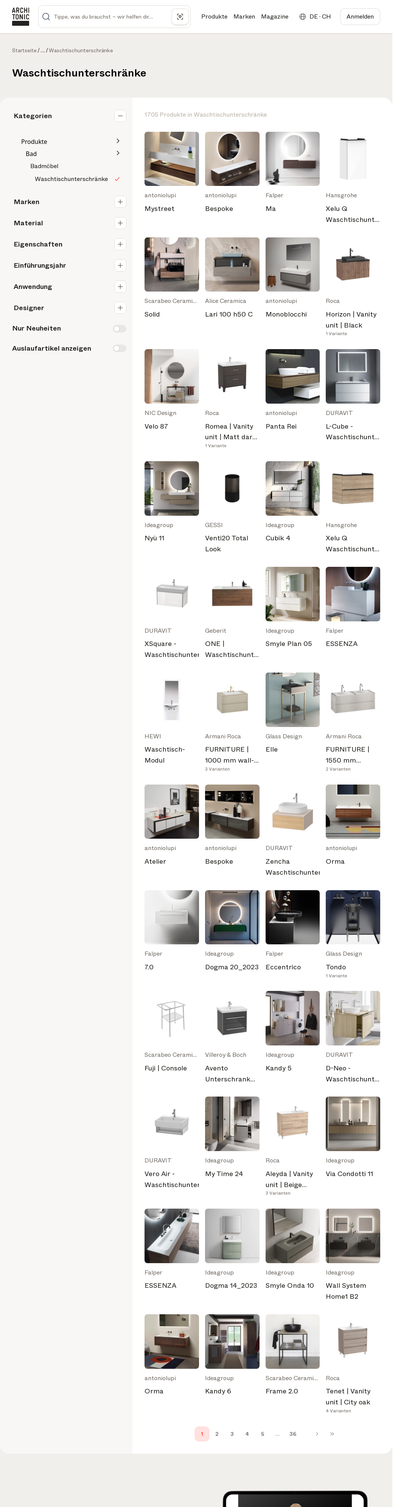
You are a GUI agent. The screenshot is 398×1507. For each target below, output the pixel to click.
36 (292, 1434)
